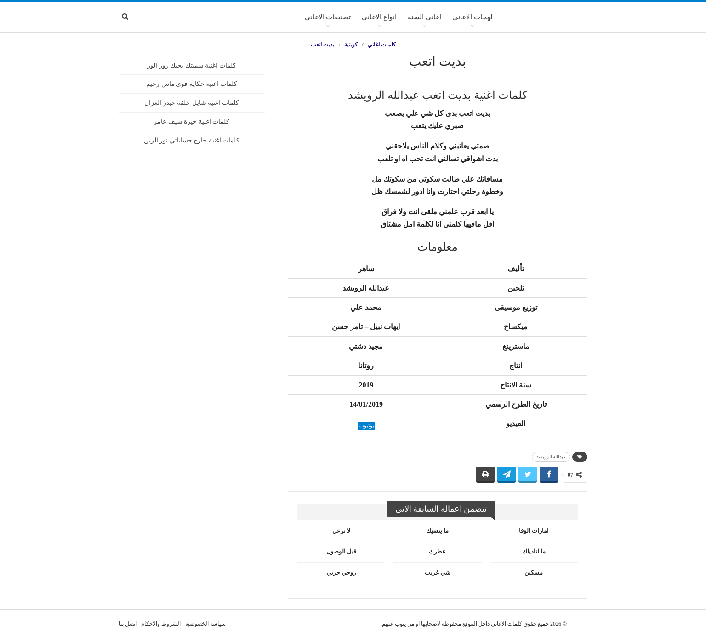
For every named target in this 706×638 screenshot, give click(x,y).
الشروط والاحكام (161, 624)
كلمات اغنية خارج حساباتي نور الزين (192, 140)
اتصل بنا (128, 624)
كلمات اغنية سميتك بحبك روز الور (191, 65)
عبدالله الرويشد (551, 456)
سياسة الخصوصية (205, 624)
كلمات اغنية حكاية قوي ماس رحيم (191, 83)
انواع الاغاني (379, 17)
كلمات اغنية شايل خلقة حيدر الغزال (191, 102)
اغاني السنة (424, 17)
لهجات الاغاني (472, 17)
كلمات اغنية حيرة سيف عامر (191, 121)
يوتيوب (366, 425)
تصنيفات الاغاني (328, 17)
